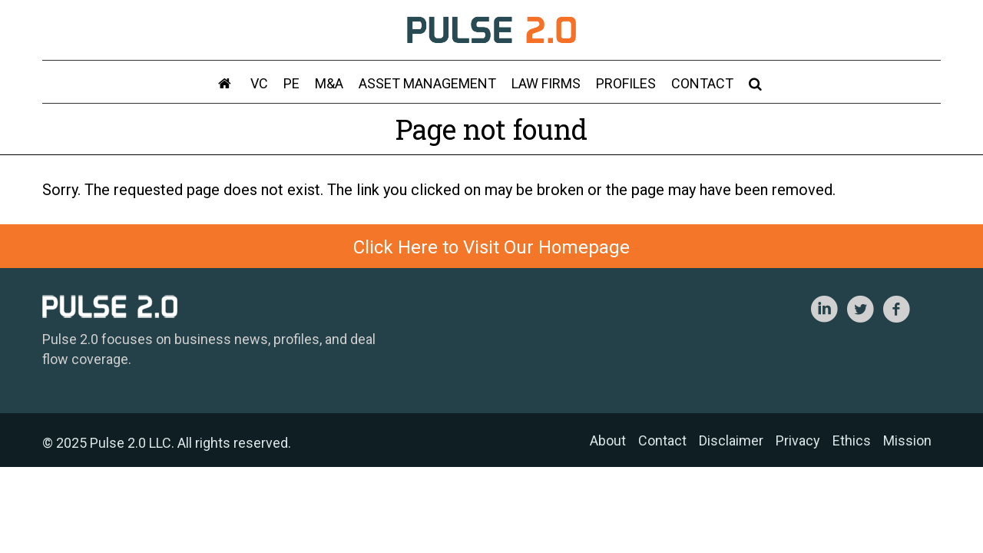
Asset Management (427, 83)
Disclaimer (731, 440)
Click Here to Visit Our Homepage (491, 247)
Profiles (626, 83)
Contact (702, 83)
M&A (329, 83)
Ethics (851, 440)
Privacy (798, 440)
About (608, 440)
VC (259, 83)
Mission (907, 440)
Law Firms (546, 83)
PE (291, 83)
